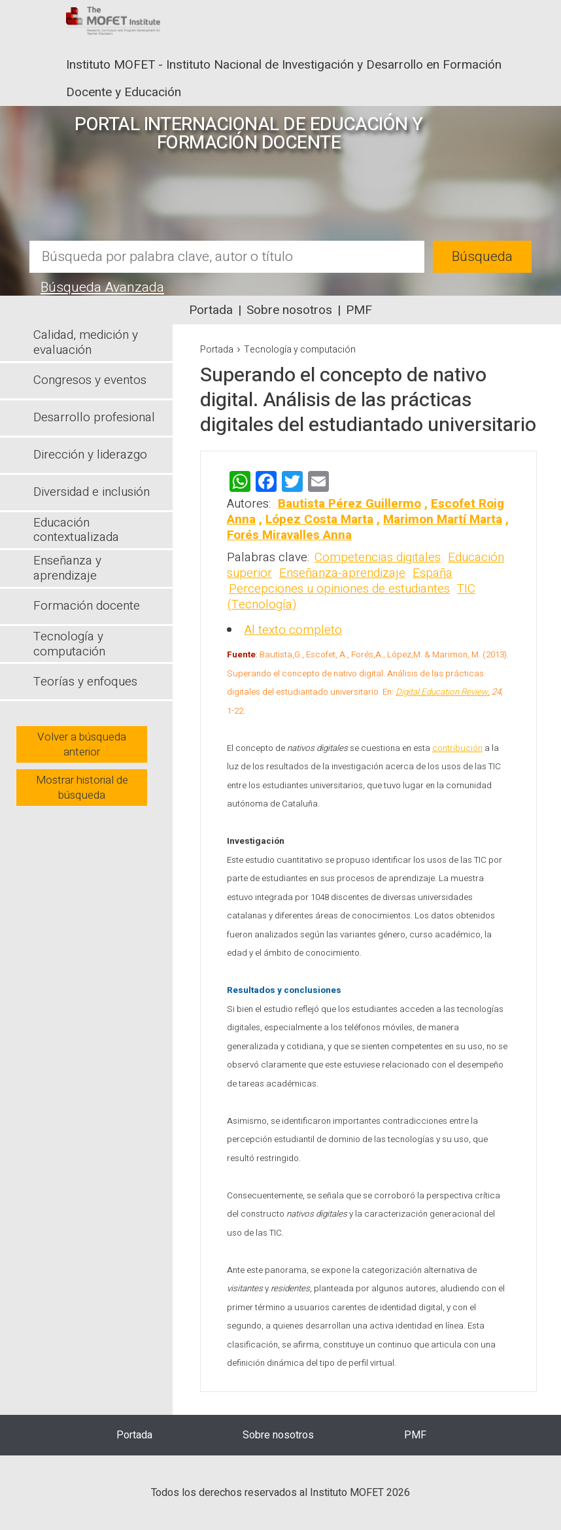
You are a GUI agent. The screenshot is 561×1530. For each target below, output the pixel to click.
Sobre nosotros (289, 310)
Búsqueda (482, 257)
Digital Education (428, 692)
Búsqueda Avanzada (102, 287)
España (432, 573)
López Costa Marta (319, 519)
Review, (475, 692)
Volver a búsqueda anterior (81, 744)
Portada (211, 310)
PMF (359, 310)
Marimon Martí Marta (442, 519)
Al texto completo (293, 630)
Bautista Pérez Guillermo (349, 504)
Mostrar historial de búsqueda (82, 787)
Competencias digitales (377, 557)
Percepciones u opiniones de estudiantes (339, 589)
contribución (457, 748)
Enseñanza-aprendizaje (342, 573)
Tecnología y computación (300, 349)
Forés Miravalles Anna (289, 535)
